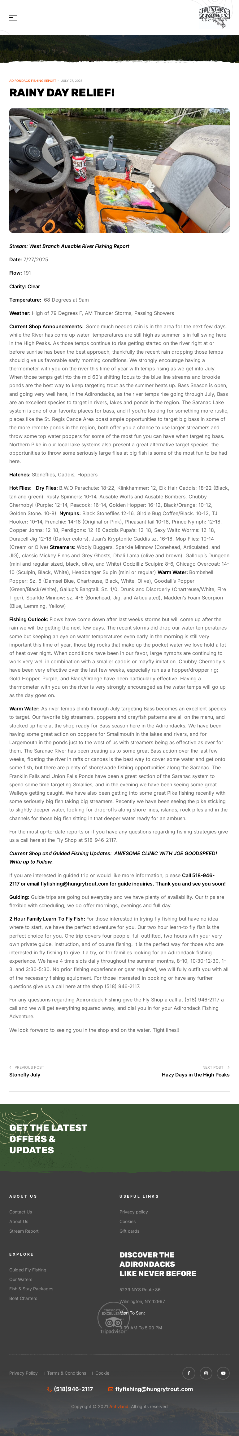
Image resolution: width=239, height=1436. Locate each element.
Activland (118, 1406)
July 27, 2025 (71, 80)
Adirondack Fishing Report (32, 80)
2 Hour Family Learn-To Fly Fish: (47, 919)
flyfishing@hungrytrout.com (74, 884)
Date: (15, 259)
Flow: (15, 273)
